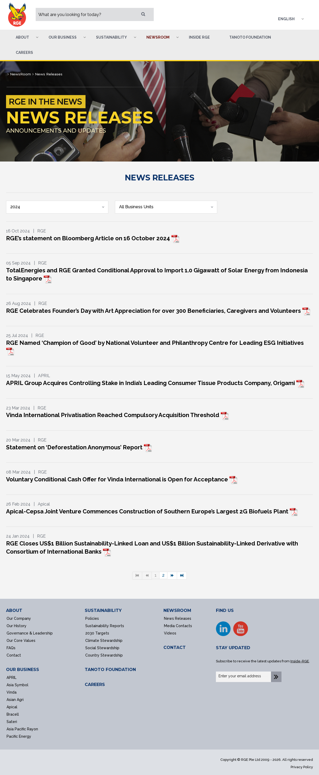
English (286, 19)
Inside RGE (199, 37)
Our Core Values (21, 640)
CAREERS (95, 684)
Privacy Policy (302, 767)
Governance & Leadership (30, 633)
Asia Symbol (17, 685)
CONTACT (174, 647)
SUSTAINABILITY (103, 610)
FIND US (225, 610)
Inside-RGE (299, 661)
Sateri (12, 722)
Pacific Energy (19, 736)
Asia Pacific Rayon (22, 729)
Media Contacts (178, 626)
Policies (92, 618)
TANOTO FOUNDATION (110, 669)
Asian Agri (15, 700)
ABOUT (14, 610)
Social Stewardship (102, 648)
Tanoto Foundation (250, 37)
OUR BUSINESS (22, 669)
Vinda (12, 692)
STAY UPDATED (233, 647)
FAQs (11, 648)
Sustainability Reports (104, 626)
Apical (12, 707)
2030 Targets (97, 633)
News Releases (177, 618)
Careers (24, 52)
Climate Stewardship (104, 640)
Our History (16, 626)
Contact (14, 655)
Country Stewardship (104, 655)
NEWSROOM (177, 610)
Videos (170, 633)
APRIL (12, 677)
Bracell (13, 714)
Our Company (19, 618)
